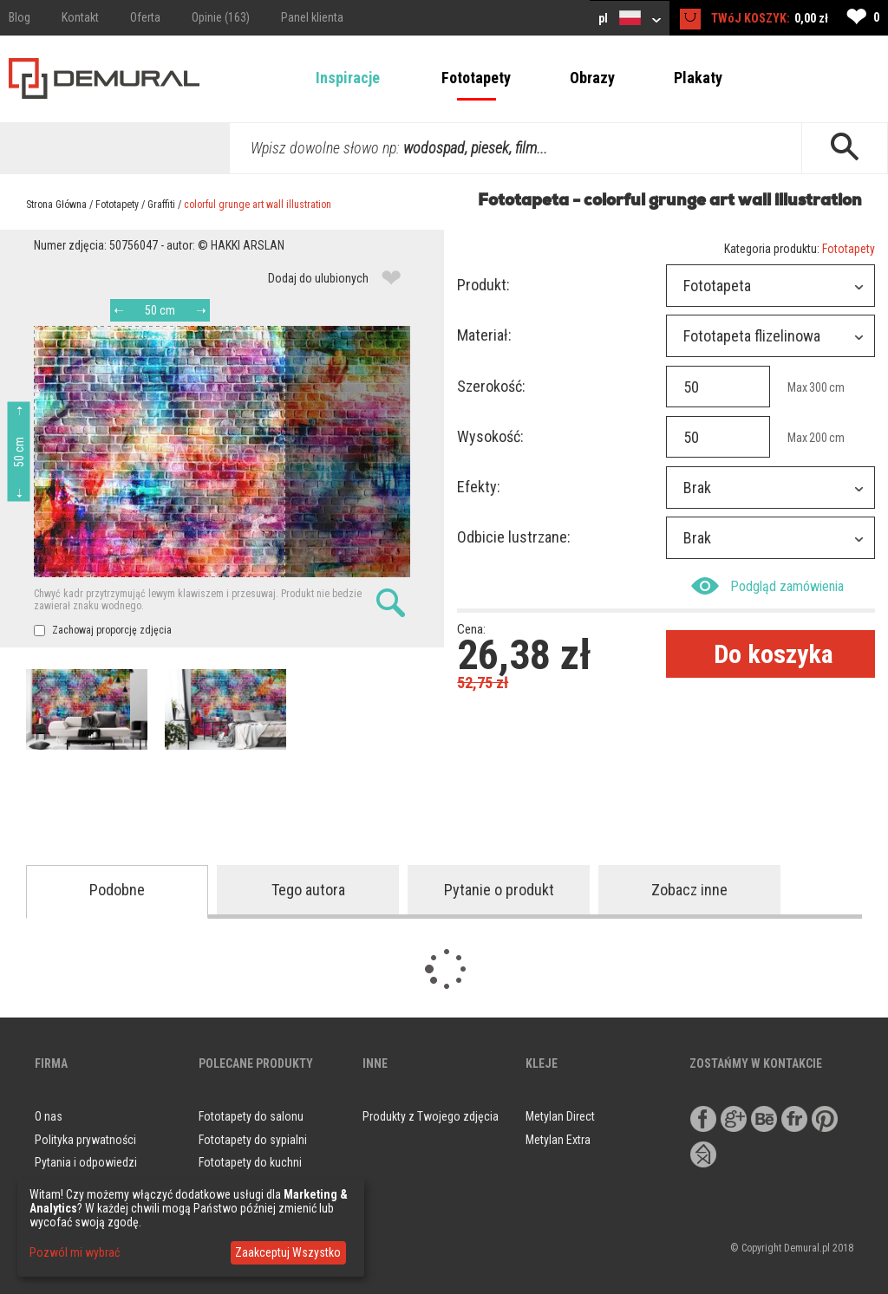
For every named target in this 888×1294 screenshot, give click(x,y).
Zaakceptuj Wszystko (288, 1252)
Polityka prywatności (85, 1140)
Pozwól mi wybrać (74, 1252)
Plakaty (698, 77)
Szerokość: (491, 386)
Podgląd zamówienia (767, 586)
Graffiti (161, 204)
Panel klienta (312, 17)
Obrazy (592, 77)
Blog (19, 17)
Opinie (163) (221, 17)
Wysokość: (490, 436)
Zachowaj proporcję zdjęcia (103, 630)
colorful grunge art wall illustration (257, 204)
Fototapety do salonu (251, 1116)
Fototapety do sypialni (253, 1140)
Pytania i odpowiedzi (86, 1162)
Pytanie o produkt (499, 890)
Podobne (117, 890)
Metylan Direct (560, 1116)
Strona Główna (56, 204)
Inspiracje (348, 77)
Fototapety (476, 77)
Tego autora (308, 890)
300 (818, 387)
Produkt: (483, 285)
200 (818, 438)
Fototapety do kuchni (250, 1162)
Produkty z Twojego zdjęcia (430, 1116)
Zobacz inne (689, 890)
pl (629, 17)
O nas (48, 1116)
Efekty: (478, 487)
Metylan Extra (558, 1140)
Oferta (145, 17)
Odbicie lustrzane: (514, 537)
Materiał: (484, 335)
